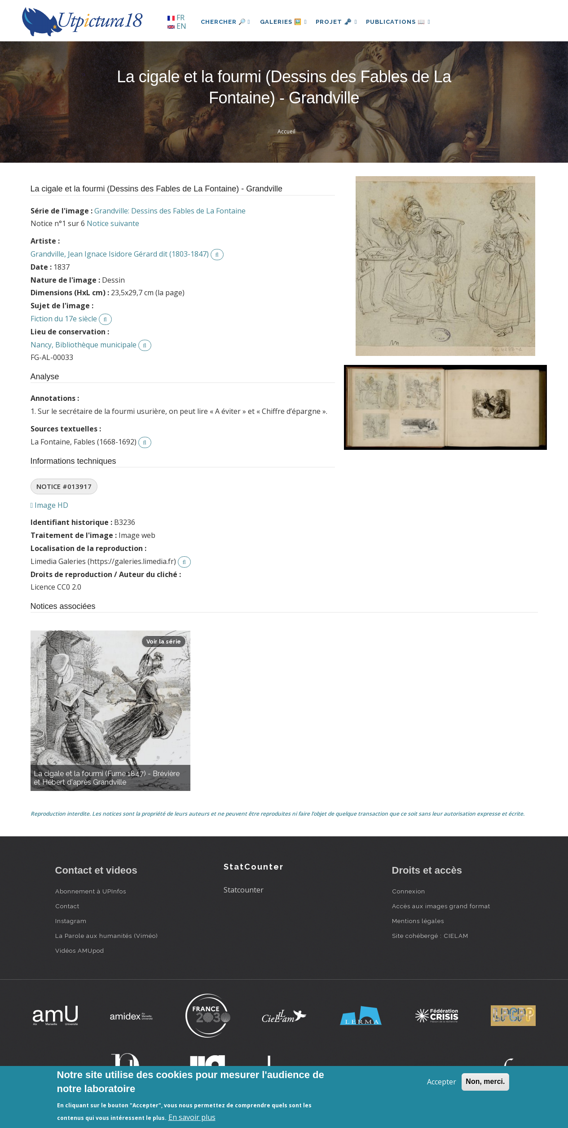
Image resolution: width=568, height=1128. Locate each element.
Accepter (441, 1082)
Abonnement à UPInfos (90, 891)
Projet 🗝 (340, 21)
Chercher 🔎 (226, 21)
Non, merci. (485, 1081)
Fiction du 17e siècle (64, 319)
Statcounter (244, 890)
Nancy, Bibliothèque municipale (83, 345)
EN (176, 26)
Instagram (71, 920)
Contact (67, 906)
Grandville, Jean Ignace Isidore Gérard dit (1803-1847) (120, 254)
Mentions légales (418, 920)
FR (176, 17)
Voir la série (163, 641)
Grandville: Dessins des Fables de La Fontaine (170, 211)
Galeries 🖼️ (284, 21)
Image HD (50, 505)
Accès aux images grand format (441, 906)
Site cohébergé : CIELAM (430, 935)
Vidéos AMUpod (79, 950)
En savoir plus (192, 1117)
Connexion (408, 891)
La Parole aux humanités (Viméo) (106, 935)
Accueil (286, 131)
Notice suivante (113, 223)
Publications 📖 (403, 21)
